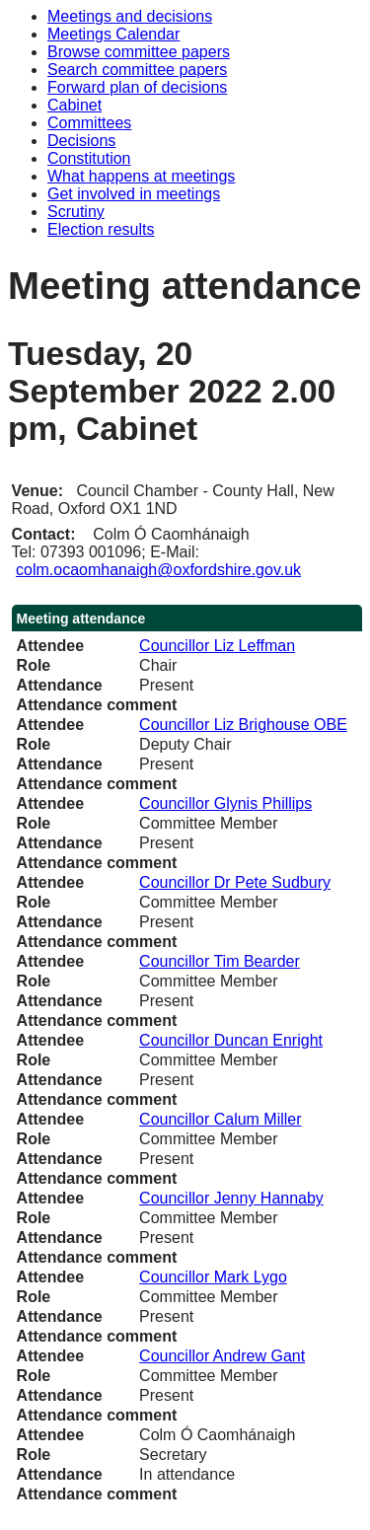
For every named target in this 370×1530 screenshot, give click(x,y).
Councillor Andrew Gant (222, 1356)
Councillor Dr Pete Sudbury (235, 882)
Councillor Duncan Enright (231, 1040)
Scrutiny (76, 211)
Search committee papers (137, 69)
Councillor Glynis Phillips (225, 803)
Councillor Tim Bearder (219, 961)
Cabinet (74, 105)
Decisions (81, 140)
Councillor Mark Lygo (213, 1277)
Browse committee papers (138, 51)
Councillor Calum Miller (220, 1119)
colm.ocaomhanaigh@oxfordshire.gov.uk (158, 569)
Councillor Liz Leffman (217, 645)
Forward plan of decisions (137, 87)
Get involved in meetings (133, 193)
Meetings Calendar (113, 34)
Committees (89, 122)
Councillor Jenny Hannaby (231, 1198)
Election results (101, 229)
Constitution (89, 158)
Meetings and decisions (129, 16)
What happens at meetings (141, 176)
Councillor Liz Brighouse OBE (243, 724)
